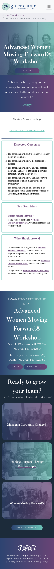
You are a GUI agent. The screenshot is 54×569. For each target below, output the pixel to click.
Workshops (18, 15)
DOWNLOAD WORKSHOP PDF (27, 130)
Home (5, 15)
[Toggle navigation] (49, 7)
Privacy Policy (41, 561)
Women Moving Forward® (21, 216)
